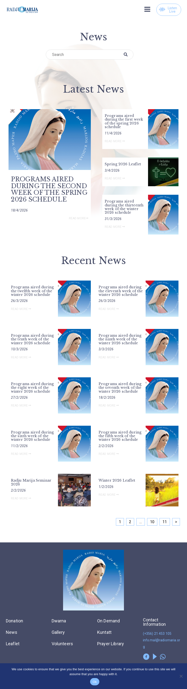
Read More (79, 218)
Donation (14, 620)
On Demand (108, 620)
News (12, 632)
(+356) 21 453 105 (157, 634)
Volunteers (62, 643)
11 (164, 522)
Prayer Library (110, 643)
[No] (180, 676)
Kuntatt (104, 632)
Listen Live (168, 9)
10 (152, 522)
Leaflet (12, 643)
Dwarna (59, 620)
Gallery (58, 632)
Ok (95, 682)
